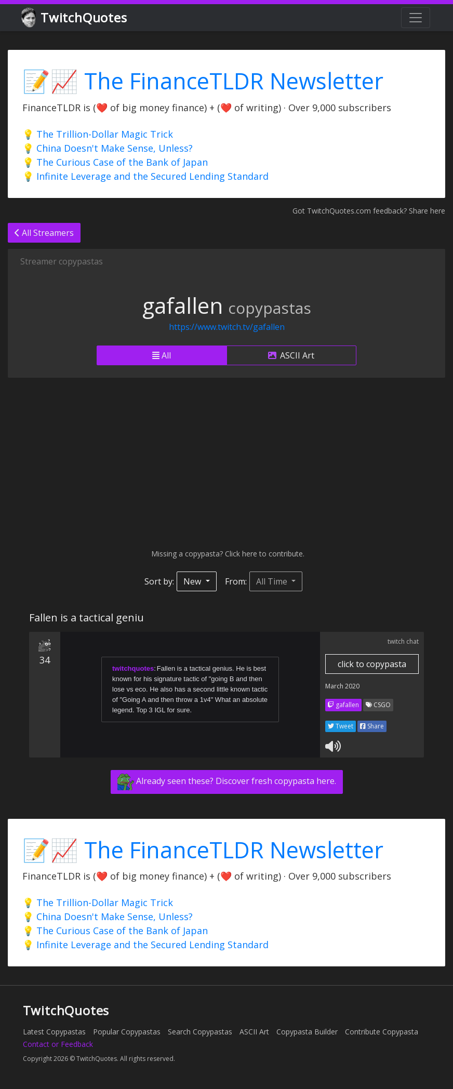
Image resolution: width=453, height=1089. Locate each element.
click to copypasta (372, 664)
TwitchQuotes (75, 18)
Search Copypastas (200, 1032)
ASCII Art (291, 355)
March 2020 (342, 686)
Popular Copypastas (127, 1032)
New (193, 581)
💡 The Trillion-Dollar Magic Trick (97, 134)
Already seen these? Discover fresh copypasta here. (226, 782)
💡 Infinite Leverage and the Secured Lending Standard (145, 176)
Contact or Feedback (58, 1044)
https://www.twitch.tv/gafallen (227, 327)
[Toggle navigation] (415, 17)
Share (372, 726)
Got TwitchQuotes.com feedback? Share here (368, 211)
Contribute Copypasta (381, 1032)
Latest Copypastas (54, 1032)
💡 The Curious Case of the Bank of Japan (115, 162)
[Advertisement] (226, 463)
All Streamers (44, 232)
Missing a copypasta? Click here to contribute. (226, 554)
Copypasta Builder (307, 1032)
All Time (272, 581)
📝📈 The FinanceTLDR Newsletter (202, 80)
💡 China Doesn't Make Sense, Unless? (107, 148)
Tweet (340, 726)
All (161, 355)
